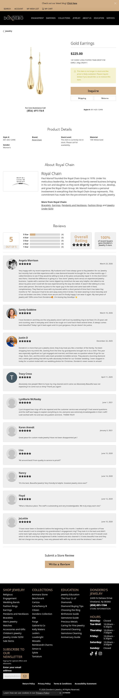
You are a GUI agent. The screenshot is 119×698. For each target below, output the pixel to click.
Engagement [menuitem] (9, 598)
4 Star (26, 237)
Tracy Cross (25, 373)
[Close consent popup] (60, 693)
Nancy (22, 472)
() (62, 234)
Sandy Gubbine (27, 309)
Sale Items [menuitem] (8, 640)
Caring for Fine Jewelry (73, 625)
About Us (87, 18)
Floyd (22, 495)
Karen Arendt (26, 427)
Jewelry (76, 18)
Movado (36, 640)
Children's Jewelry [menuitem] (12, 633)
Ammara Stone (40, 594)
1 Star (26, 247)
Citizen (35, 610)
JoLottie (23, 518)
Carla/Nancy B (39, 606)
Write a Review (59, 564)
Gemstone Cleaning (71, 633)
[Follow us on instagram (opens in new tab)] (100, 653)
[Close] (115, 3)
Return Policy (28, 683)
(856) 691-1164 (35, 110)
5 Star (26, 234)
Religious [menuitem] (8, 594)
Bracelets (46, 205)
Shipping (82, 98)
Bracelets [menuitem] (8, 617)
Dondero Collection (42, 613)
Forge (35, 621)
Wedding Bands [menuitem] (11, 602)
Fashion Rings (95, 205)
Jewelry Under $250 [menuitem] (13, 637)
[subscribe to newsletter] (25, 676)
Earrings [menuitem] (7, 610)
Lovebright (37, 637)
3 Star (26, 240)
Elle (34, 617)
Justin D (23, 337)
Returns (105, 98)
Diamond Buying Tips (72, 606)
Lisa (21, 450)
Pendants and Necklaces (74, 205)
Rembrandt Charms (42, 644)
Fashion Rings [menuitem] (10, 606)
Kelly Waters (38, 629)
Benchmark (38, 598)
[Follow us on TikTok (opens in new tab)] (91, 653)
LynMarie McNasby (30, 399)
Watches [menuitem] (7, 625)
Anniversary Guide (70, 637)
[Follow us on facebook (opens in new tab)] (96, 653)
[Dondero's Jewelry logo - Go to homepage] (14, 18)
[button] (7, 9)
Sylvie (35, 652)
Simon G (36, 648)
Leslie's (36, 633)
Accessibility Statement (85, 683)
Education (99, 18)
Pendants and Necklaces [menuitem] (16, 613)
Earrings (56, 205)
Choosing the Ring (70, 610)
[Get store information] (100, 608)
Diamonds (51, 18)
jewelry (8, 31)
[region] (35, 72)
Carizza (36, 602)
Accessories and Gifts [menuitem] (14, 629)
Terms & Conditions (63, 683)
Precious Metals (69, 621)
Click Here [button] (72, 3)
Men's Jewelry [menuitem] (10, 621)
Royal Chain (37, 140)
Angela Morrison (28, 260)
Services (110, 18)
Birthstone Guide (70, 613)
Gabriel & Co (38, 625)
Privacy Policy (44, 683)
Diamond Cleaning (70, 629)
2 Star (26, 243)
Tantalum (37, 656)
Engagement (37, 18)
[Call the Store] (98, 605)
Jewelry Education (70, 594)
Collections (64, 18)
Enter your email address (12, 669)
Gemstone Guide (70, 617)
